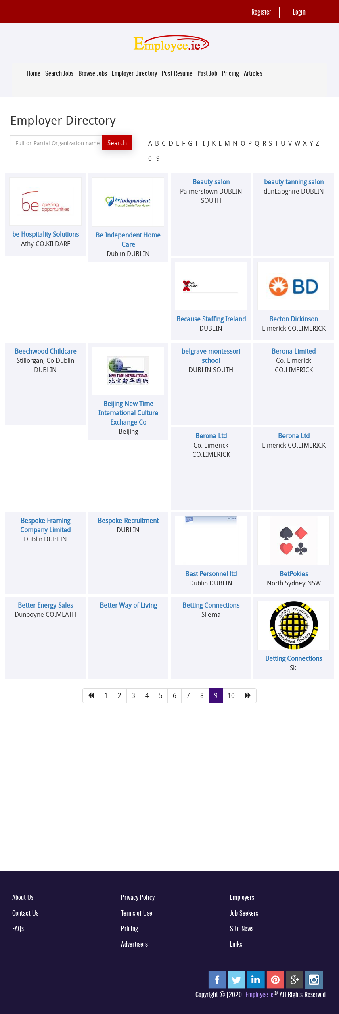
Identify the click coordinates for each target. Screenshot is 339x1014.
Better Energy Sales (45, 605)
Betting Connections (210, 605)
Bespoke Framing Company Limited (45, 525)
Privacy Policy (138, 898)
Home (33, 74)
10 (231, 695)
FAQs (18, 929)
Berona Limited (294, 351)
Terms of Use (136, 913)
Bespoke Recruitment (128, 520)
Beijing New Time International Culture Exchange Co (128, 413)
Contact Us (25, 913)
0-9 (154, 158)
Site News (241, 929)
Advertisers (134, 944)
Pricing (230, 74)
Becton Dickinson (293, 318)
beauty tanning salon (294, 181)
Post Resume (177, 74)
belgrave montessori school (211, 356)
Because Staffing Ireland (211, 318)
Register (261, 12)
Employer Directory (134, 74)
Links (236, 944)
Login (299, 12)
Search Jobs (59, 74)
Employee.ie (259, 995)
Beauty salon (211, 181)
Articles (253, 74)
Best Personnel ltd (211, 573)
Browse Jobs (92, 74)
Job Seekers (244, 913)
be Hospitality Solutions (45, 234)
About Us (22, 898)
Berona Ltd (211, 435)
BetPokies (294, 573)
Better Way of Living (128, 605)
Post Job (207, 74)
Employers (242, 898)
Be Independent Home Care (128, 240)
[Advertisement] (169, 801)
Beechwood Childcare (46, 351)
